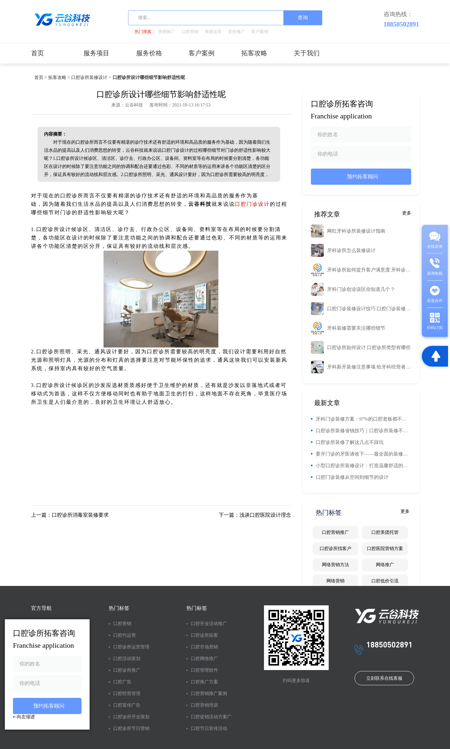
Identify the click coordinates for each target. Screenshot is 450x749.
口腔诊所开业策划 (131, 716)
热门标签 (119, 608)
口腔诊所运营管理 (131, 646)
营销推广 (166, 31)
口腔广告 (122, 681)
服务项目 (96, 53)
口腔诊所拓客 (204, 635)
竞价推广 (236, 31)
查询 (303, 17)
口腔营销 (189, 31)
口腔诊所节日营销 (131, 728)
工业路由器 (276, 195)
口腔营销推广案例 (209, 693)
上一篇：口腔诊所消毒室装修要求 (70, 515)
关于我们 (307, 53)
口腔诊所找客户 (335, 548)
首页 (37, 53)
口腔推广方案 (204, 681)
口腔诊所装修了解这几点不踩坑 (350, 442)
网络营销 (335, 580)
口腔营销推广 (335, 532)
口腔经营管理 (126, 693)
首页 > (40, 77)
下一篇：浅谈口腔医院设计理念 (255, 515)
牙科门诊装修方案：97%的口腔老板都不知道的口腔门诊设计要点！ (363, 419)
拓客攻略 (254, 53)
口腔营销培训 (204, 705)
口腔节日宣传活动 (209, 728)
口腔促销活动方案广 (211, 716)
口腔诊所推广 (126, 670)
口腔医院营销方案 (385, 548)
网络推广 (385, 564)
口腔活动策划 (126, 658)
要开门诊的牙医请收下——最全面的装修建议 (363, 454)
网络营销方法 (335, 564)
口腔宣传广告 (126, 705)
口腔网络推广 (204, 658)
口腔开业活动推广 (209, 623)
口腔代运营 (124, 635)
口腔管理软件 (204, 670)
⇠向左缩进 (24, 716)
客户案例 (259, 31)
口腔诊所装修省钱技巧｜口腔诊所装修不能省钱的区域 (363, 430)
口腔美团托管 (385, 532)
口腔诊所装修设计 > (91, 77)
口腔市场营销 (204, 646)
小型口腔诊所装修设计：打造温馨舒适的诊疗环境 (363, 465)
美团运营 (213, 31)
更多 (406, 213)
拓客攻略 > (59, 77)
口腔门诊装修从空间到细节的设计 (352, 477)
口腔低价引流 (385, 580)
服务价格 (149, 53)
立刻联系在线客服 (384, 678)
